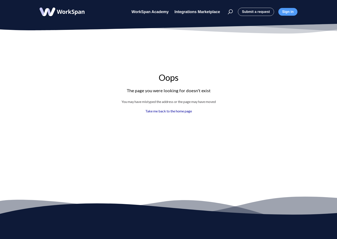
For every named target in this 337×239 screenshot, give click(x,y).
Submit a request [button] (256, 12)
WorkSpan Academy (150, 12)
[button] (228, 12)
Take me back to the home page (168, 111)
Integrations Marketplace (197, 12)
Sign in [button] (288, 12)
